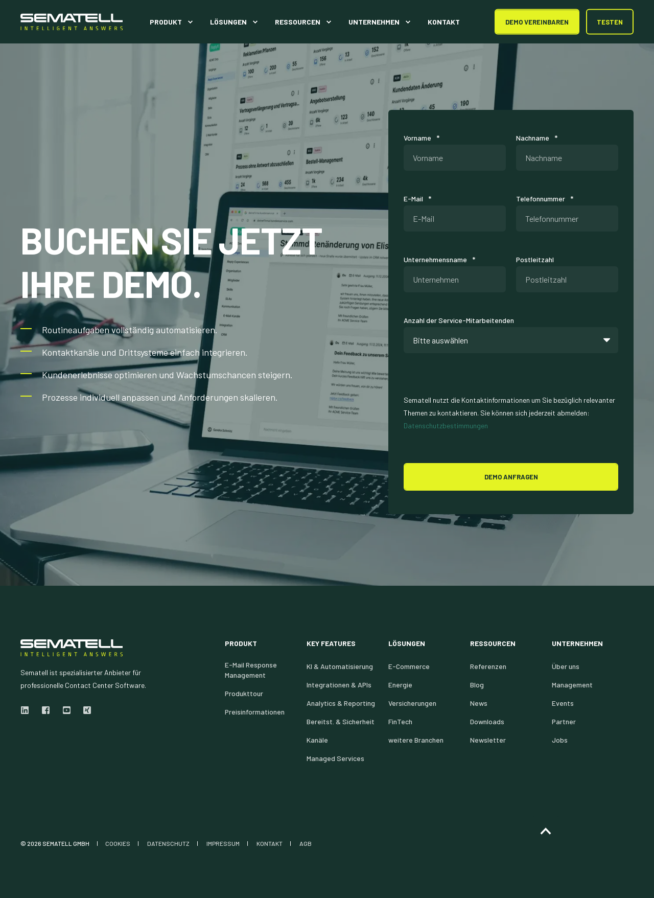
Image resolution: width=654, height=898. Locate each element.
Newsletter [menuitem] (488, 739)
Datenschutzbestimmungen (446, 425)
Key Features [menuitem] (331, 644)
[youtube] (66, 710)
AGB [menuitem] (305, 843)
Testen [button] (610, 21)
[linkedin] (27, 710)
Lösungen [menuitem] (406, 644)
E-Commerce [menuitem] (409, 666)
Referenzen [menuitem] (488, 666)
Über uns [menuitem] (565, 666)
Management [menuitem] (572, 684)
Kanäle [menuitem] (317, 739)
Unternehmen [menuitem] (577, 644)
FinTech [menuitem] (400, 721)
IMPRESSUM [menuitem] (223, 843)
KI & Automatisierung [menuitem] (340, 666)
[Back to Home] (71, 21)
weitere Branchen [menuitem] (415, 739)
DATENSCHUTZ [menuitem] (168, 843)
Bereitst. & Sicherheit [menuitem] (341, 721)
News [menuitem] (478, 703)
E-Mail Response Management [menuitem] (251, 669)
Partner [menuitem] (564, 721)
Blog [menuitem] (477, 684)
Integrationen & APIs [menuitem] (339, 684)
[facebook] (45, 710)
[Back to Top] (545, 830)
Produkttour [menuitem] (244, 693)
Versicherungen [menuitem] (412, 703)
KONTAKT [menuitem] (269, 843)
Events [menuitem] (563, 703)
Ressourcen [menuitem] (493, 644)
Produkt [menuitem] (241, 644)
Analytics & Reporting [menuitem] (341, 703)
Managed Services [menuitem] (335, 758)
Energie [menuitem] (400, 684)
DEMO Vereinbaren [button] (537, 21)
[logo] (71, 647)
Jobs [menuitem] (560, 739)
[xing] (84, 710)
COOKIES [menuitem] (117, 843)
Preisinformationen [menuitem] (255, 711)
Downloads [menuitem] (487, 721)
